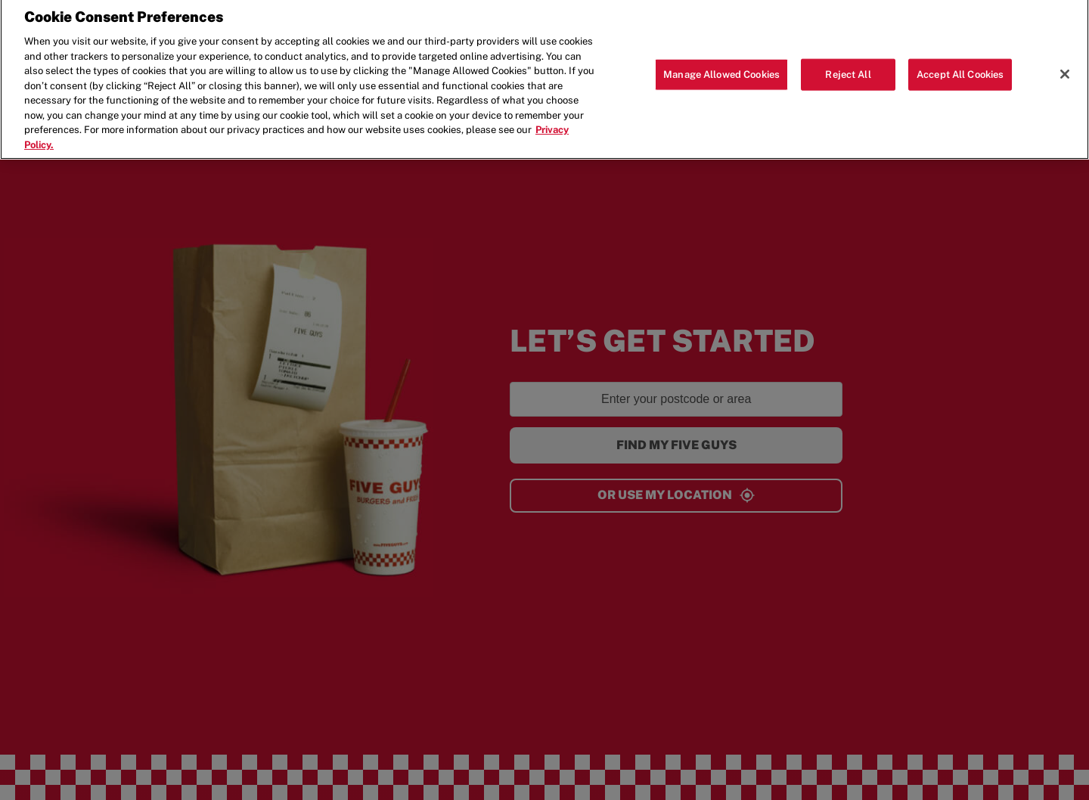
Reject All (847, 70)
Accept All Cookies (960, 70)
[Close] (1064, 70)
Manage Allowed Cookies (721, 70)
